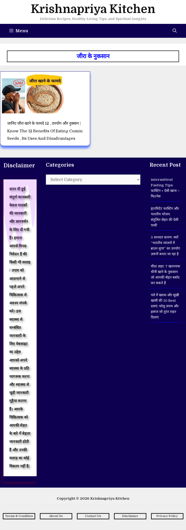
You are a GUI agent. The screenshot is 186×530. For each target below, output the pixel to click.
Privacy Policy (167, 516)
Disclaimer (130, 516)
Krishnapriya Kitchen (93, 9)
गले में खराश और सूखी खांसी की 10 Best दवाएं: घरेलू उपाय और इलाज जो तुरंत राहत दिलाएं (165, 306)
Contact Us (93, 516)
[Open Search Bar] (174, 31)
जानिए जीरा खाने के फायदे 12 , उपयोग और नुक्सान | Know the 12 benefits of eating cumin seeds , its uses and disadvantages (45, 131)
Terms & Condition (19, 516)
